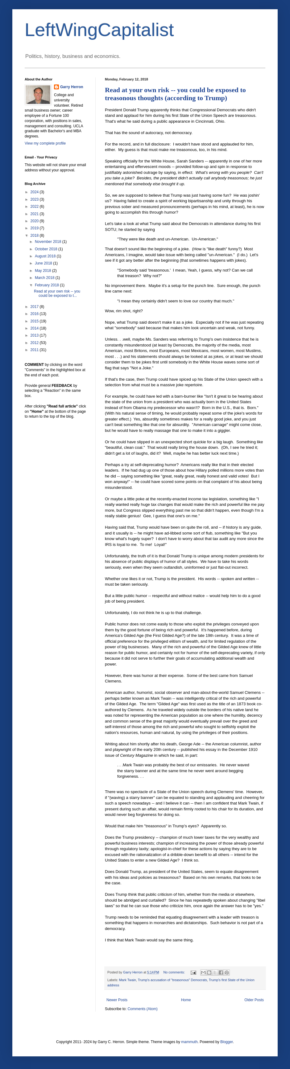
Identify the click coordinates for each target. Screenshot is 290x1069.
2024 (35, 192)
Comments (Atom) (142, 1009)
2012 (35, 343)
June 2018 (44, 263)
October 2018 (46, 249)
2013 (35, 335)
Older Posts (254, 1000)
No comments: (175, 972)
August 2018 (46, 256)
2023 (35, 199)
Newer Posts (116, 1000)
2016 (35, 314)
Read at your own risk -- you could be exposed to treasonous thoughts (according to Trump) (175, 94)
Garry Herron (71, 87)
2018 (35, 235)
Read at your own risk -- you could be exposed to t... (57, 293)
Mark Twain (127, 980)
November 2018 (48, 242)
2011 (35, 350)
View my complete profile (45, 143)
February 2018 (47, 285)
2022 (35, 206)
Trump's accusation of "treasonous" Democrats (172, 980)
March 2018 (45, 278)
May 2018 (43, 270)
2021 (35, 214)
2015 (35, 321)
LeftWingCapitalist (99, 29)
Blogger (226, 1042)
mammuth (189, 1042)
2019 (35, 228)
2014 (35, 328)
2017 (35, 307)
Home (186, 1000)
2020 (35, 221)
